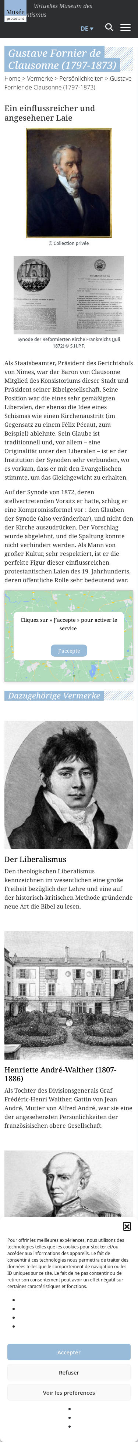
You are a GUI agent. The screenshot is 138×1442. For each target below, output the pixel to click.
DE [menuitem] (84, 29)
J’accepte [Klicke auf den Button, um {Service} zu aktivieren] (69, 650)
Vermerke (40, 78)
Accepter (69, 1352)
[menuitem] (86, 29)
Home (12, 78)
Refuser (69, 1372)
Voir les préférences (69, 1392)
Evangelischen (101, 469)
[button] (127, 1226)
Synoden (59, 460)
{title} (69, 636)
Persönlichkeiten (81, 78)
